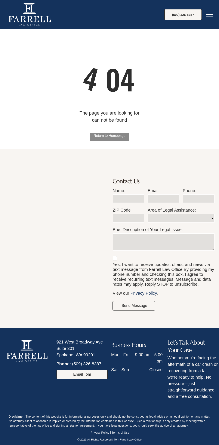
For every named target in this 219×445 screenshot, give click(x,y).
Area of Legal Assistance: (172, 210)
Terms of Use (120, 432)
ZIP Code (122, 210)
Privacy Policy (143, 293)
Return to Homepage (110, 135)
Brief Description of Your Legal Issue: (148, 229)
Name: (119, 190)
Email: (154, 190)
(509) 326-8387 (86, 363)
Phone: (189, 190)
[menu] (209, 14)
